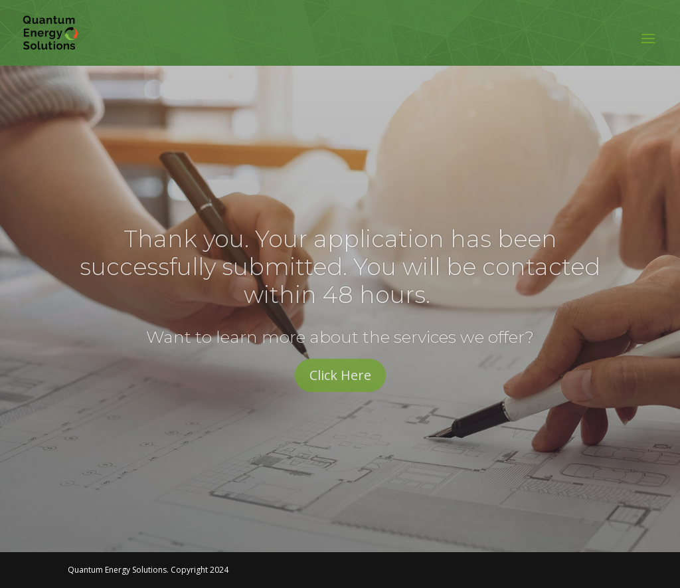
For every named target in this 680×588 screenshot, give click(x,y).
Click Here (340, 375)
